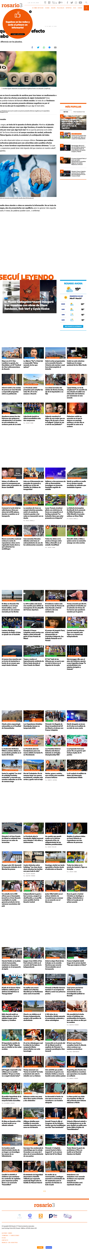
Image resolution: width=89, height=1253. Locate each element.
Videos (80, 8)
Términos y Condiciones (10, 1235)
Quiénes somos (7, 1233)
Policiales (60, 8)
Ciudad (47, 8)
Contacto (5, 1240)
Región (53, 8)
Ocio (74, 8)
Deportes (68, 8)
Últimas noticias (37, 8)
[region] (44, 18)
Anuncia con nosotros (10, 1242)
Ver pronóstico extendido (73, 326)
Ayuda (4, 1238)
